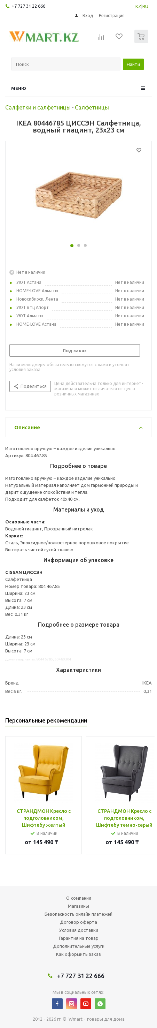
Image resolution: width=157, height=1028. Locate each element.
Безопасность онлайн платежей (78, 914)
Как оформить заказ (78, 954)
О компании (78, 897)
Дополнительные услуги (78, 946)
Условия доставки (78, 930)
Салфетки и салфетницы (38, 107)
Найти (133, 64)
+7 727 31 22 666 (28, 5)
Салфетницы (92, 107)
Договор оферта (78, 922)
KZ (138, 6)
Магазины (78, 906)
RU (145, 6)
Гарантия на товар (79, 938)
